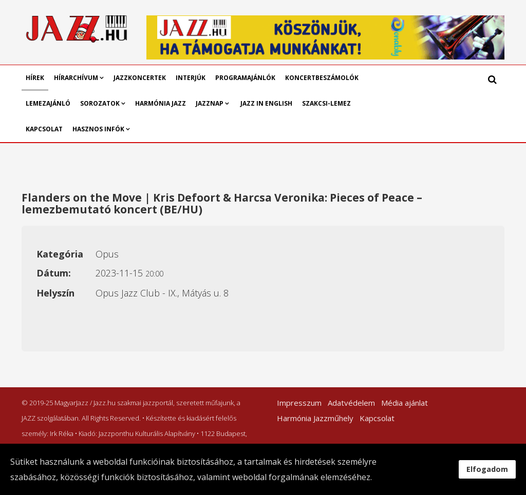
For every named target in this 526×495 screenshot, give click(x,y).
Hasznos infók (98, 129)
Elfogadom (487, 469)
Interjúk (190, 77)
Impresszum (299, 403)
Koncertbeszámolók (322, 77)
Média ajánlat (404, 403)
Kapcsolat (44, 129)
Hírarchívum (77, 77)
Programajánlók (245, 77)
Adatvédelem (351, 403)
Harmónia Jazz (160, 103)
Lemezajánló (48, 103)
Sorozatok (100, 103)
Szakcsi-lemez (326, 103)
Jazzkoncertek (140, 77)
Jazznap (209, 103)
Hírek (35, 77)
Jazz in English (266, 103)
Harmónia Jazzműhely (315, 418)
